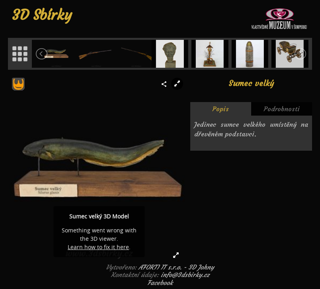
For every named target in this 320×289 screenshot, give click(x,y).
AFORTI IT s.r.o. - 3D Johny (176, 267)
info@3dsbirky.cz (185, 275)
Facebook (160, 283)
